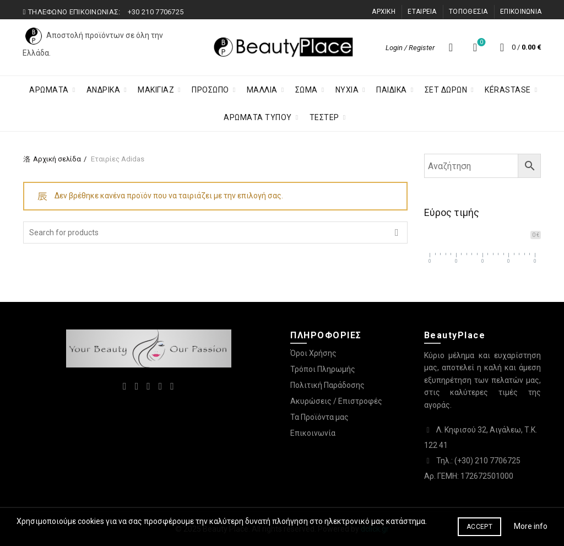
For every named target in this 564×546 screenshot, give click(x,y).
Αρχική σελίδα (57, 159)
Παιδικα (391, 89)
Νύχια (347, 89)
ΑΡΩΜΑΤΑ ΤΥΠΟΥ (258, 117)
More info (530, 526)
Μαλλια (262, 89)
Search (397, 232)
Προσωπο (210, 89)
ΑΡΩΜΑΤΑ (49, 89)
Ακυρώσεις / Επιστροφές (336, 401)
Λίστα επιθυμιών (481, 42)
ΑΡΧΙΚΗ (383, 11)
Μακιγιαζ (156, 89)
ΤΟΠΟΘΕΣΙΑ (468, 11)
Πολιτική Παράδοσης (327, 385)
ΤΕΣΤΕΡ (324, 117)
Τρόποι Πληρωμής (322, 369)
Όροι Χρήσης (313, 353)
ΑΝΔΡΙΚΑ (103, 89)
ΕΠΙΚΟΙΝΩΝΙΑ (520, 11)
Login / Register (410, 48)
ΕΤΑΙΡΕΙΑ (422, 11)
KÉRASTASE (508, 89)
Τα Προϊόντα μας (319, 417)
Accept (479, 527)
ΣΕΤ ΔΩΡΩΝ (446, 89)
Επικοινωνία (312, 433)
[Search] (450, 47)
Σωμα (306, 89)
